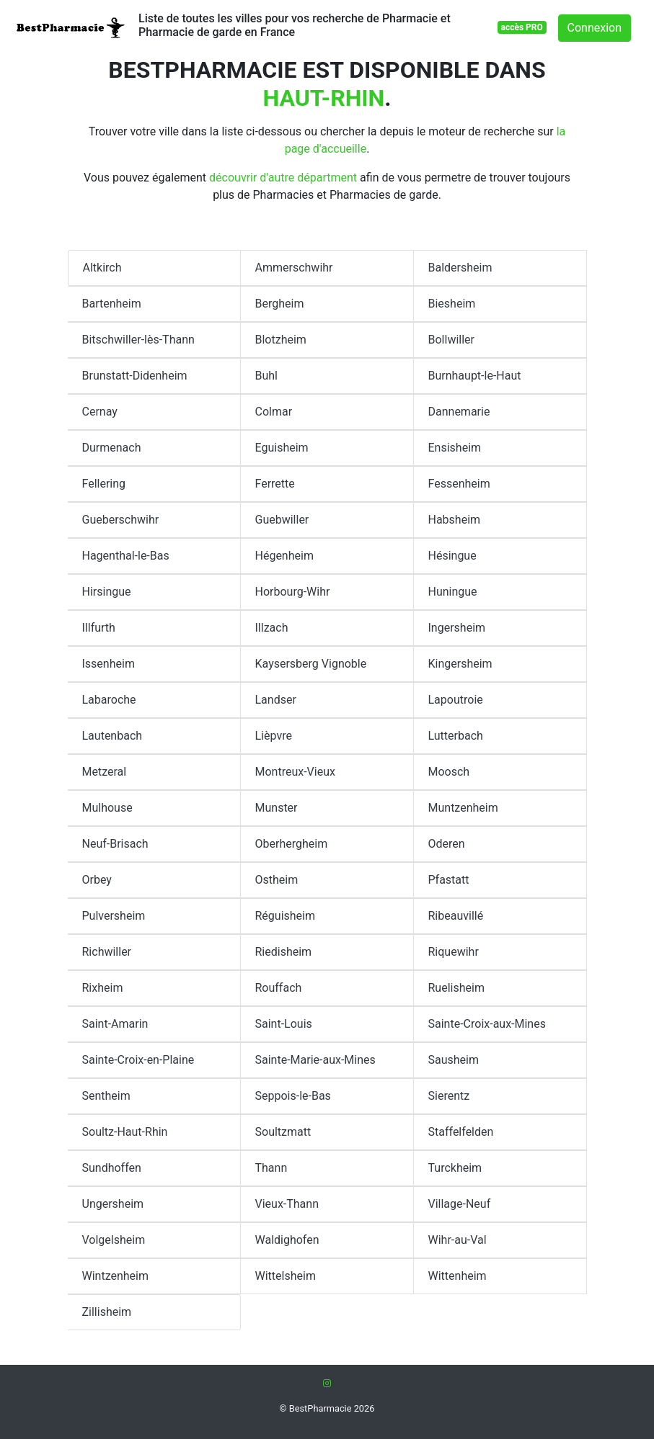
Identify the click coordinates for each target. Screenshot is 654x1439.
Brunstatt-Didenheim (134, 375)
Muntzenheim (463, 808)
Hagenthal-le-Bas (125, 555)
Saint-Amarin (115, 1024)
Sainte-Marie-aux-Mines (315, 1060)
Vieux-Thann (287, 1204)
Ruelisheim (456, 988)
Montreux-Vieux (295, 772)
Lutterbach (455, 736)
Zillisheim (107, 1312)
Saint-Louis (283, 1024)
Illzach (271, 628)
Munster (276, 808)
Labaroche (109, 700)
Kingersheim (460, 664)
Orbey (97, 880)
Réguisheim (285, 916)
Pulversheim (114, 916)
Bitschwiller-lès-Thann (138, 339)
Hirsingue (106, 592)
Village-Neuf (459, 1204)
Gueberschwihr (120, 519)
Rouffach (278, 988)
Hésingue (452, 555)
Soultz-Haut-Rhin (125, 1132)
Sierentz (449, 1096)
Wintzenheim (115, 1276)
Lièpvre (273, 736)
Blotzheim (280, 339)
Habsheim (454, 519)
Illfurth (98, 628)
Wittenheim (457, 1276)
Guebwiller (282, 519)
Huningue (452, 592)
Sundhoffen (111, 1168)
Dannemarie (459, 411)
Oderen (446, 844)
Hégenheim (284, 555)
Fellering (104, 483)
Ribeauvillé (456, 916)
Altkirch (102, 267)
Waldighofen (287, 1240)
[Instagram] (327, 1383)
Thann (271, 1168)
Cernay (100, 411)
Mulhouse (107, 808)
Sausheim (454, 1060)
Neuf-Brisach (115, 844)
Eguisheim (282, 447)
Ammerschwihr (294, 267)
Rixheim (102, 988)
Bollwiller (451, 339)
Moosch (449, 772)
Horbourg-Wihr (292, 592)
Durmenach (111, 447)
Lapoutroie (455, 700)
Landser (275, 700)
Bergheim (279, 303)
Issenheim (108, 664)
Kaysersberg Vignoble (311, 664)
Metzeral (104, 772)
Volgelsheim (114, 1240)
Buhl (266, 375)
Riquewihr (453, 952)
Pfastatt (448, 880)
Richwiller (107, 952)
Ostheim (277, 880)
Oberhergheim (291, 844)
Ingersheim (457, 628)
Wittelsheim (285, 1276)
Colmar (274, 411)
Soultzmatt (283, 1132)
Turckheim (455, 1168)
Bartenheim (111, 303)
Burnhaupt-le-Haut (474, 375)
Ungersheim (113, 1204)
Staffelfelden (461, 1132)
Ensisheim (455, 447)
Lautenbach (112, 736)
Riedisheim (283, 952)
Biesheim (452, 303)
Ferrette (275, 483)
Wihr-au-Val (457, 1240)
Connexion (594, 28)
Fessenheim (459, 483)
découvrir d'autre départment (283, 177)
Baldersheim (460, 267)
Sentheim (106, 1096)
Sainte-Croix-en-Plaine (138, 1060)
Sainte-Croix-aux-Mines (487, 1024)
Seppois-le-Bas (293, 1096)
